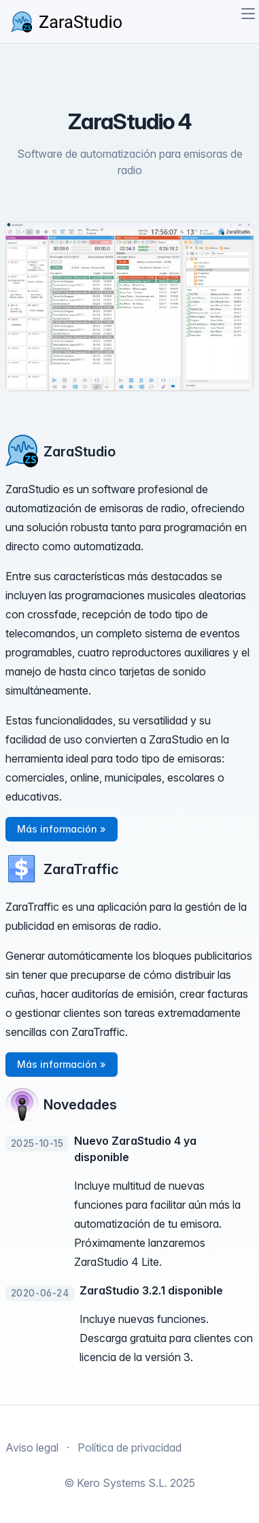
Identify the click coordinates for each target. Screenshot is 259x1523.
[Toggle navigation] (248, 13)
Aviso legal (31, 1447)
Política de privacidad (129, 1447)
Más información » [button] (61, 829)
